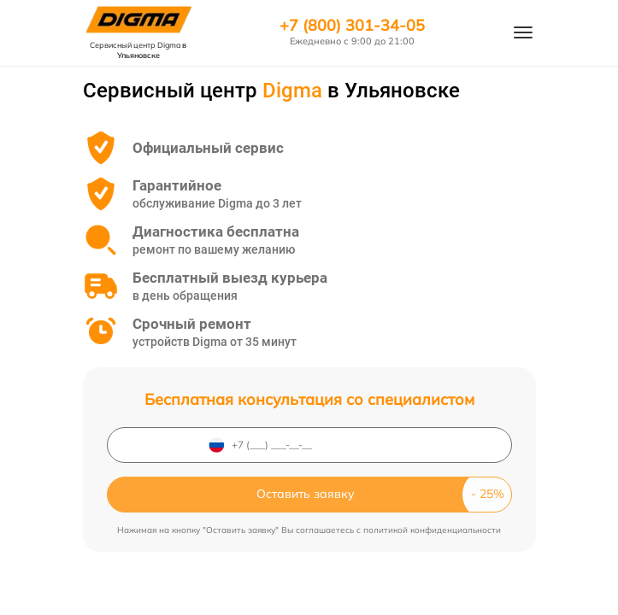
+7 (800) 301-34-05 (352, 25)
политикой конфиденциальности (432, 530)
